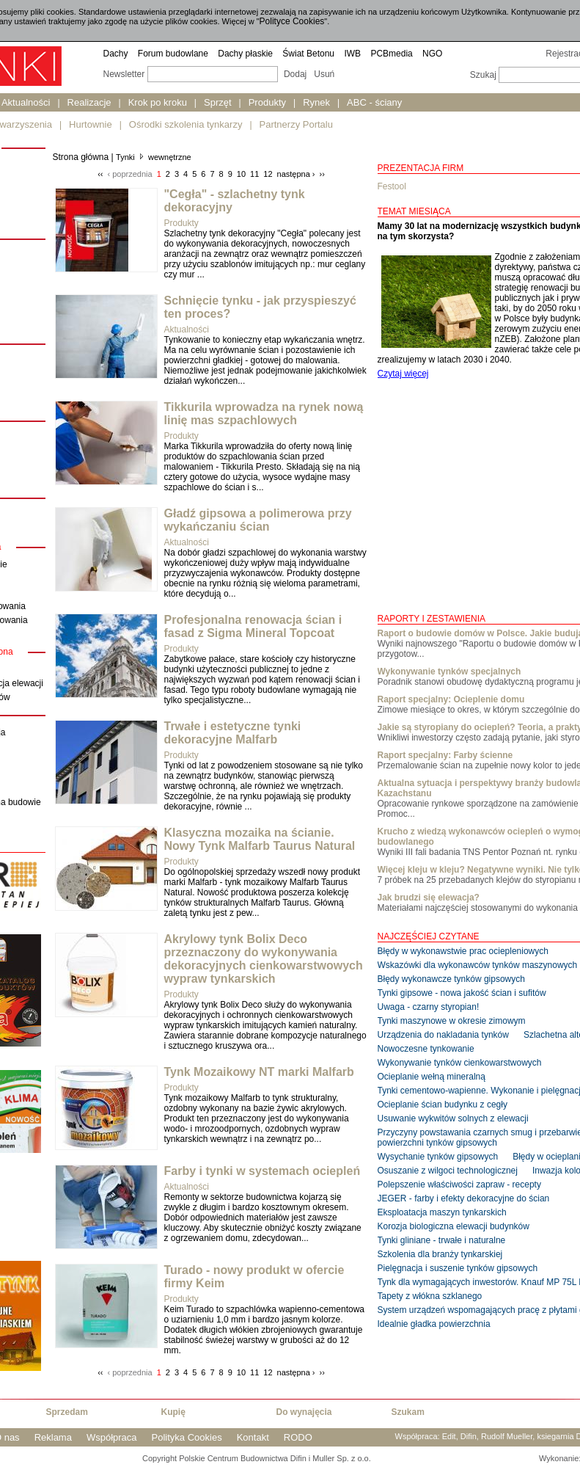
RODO (298, 1437)
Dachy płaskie (245, 53)
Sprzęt (218, 102)
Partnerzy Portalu (296, 124)
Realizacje (89, 102)
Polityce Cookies (292, 21)
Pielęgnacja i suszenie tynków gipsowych (458, 1268)
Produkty (267, 102)
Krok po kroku (157, 102)
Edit (449, 1436)
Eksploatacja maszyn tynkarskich (442, 1212)
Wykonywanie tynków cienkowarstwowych (460, 1063)
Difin (468, 1436)
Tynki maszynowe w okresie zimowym (452, 1021)
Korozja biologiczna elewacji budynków (453, 1226)
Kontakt (253, 1437)
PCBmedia (391, 53)
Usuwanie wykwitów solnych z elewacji (453, 1118)
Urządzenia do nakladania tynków (443, 1035)
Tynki (125, 157)
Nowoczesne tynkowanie (426, 1049)
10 (241, 174)
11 (254, 174)
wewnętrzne (169, 157)
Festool (392, 186)
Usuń (324, 74)
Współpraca (112, 1437)
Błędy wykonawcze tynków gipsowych (451, 979)
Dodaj (295, 74)
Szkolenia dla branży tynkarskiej (440, 1254)
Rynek (316, 102)
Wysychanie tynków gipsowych (438, 1156)
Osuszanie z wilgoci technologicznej (448, 1170)
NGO (432, 53)
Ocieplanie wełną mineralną (431, 1076)
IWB (352, 53)
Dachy (115, 53)
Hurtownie (90, 124)
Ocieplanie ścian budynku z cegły (442, 1104)
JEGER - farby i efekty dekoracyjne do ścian (464, 1198)
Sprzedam (67, 1412)
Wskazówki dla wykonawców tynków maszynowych (478, 965)
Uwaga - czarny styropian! (429, 1007)
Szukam (408, 1412)
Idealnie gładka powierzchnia (434, 1324)
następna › (296, 174)
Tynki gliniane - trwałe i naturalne (442, 1240)
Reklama (53, 1437)
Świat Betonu (308, 53)
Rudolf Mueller (506, 1436)
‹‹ (100, 174)
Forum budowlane (173, 53)
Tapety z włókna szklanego (430, 1296)
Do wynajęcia (304, 1412)
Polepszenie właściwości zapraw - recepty (459, 1184)
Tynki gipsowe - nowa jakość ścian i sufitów (462, 993)
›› (322, 174)
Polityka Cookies (187, 1437)
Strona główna (81, 157)
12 (267, 174)
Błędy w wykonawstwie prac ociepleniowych (463, 951)
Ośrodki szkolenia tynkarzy (186, 124)
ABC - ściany (374, 102)
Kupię (173, 1412)
